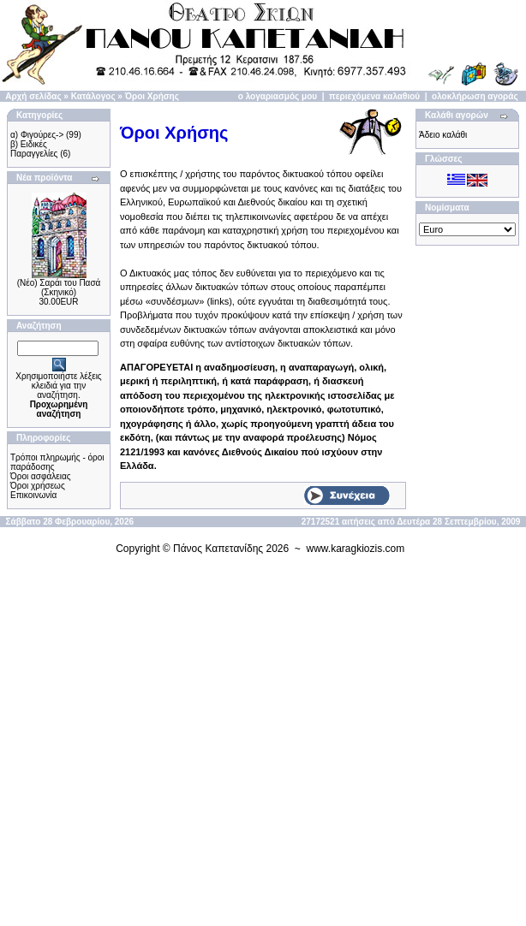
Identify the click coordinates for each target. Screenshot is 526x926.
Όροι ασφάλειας (40, 476)
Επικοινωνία (33, 495)
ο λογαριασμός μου (277, 96)
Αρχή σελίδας (33, 96)
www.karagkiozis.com (356, 549)
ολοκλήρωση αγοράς (475, 96)
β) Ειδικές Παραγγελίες (33, 148)
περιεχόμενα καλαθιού (374, 96)
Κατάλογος (93, 96)
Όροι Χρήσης (152, 96)
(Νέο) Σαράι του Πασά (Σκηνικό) (59, 287)
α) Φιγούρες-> (36, 134)
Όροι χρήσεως (37, 485)
